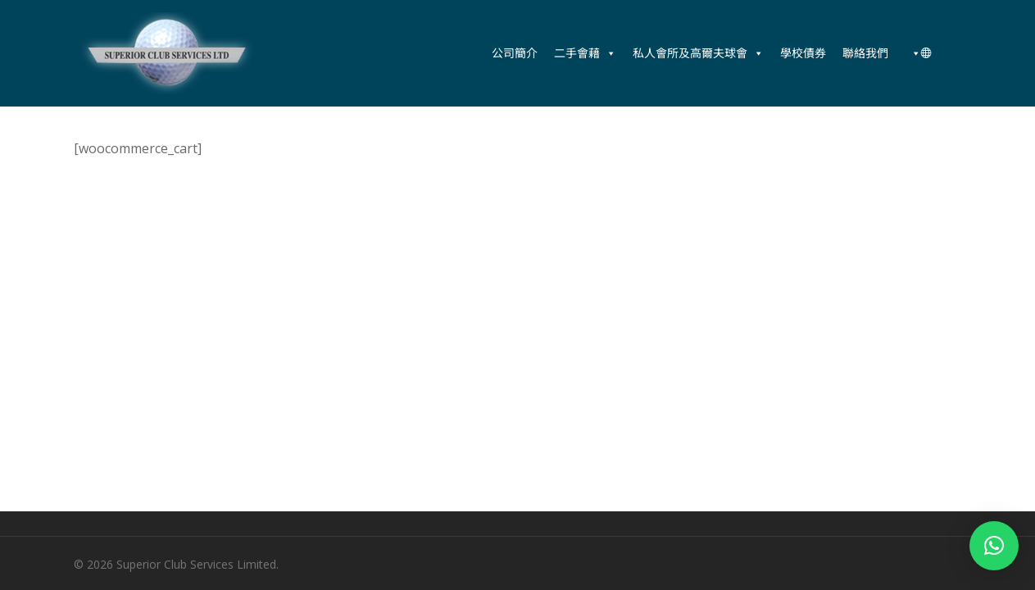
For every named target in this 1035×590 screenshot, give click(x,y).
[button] (994, 545)
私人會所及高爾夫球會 (698, 53)
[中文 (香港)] (919, 53)
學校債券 (803, 53)
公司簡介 (515, 53)
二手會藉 (585, 53)
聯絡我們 (865, 53)
